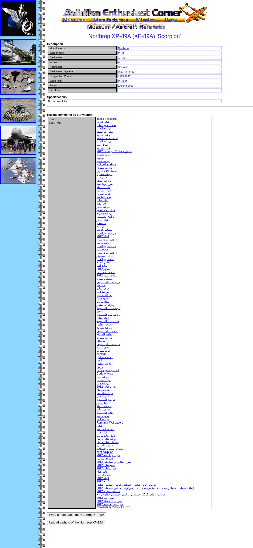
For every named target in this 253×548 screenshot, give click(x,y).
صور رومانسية (105, 184)
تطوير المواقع (104, 334)
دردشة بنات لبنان (107, 239)
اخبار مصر (102, 403)
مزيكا (100, 367)
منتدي (100, 311)
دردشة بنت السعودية (108, 308)
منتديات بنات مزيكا (108, 442)
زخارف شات (104, 409)
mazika (101, 285)
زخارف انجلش (105, 363)
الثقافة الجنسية (105, 429)
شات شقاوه (104, 350)
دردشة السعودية (106, 399)
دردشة (100, 226)
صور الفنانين (104, 190)
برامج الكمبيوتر (105, 216)
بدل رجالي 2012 (106, 386)
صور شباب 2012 (106, 468)
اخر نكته (101, 203)
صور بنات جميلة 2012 (109, 501)
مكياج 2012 (103, 481)
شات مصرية (104, 154)
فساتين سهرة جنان (108, 370)
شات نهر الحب (105, 259)
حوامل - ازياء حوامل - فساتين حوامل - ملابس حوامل (126, 484)
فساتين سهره (105, 278)
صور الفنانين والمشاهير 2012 (114, 461)
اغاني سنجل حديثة (107, 138)
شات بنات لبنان (106, 272)
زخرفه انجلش (104, 357)
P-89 (121, 53)
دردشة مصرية (104, 213)
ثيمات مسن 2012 (107, 275)
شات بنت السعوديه (108, 321)
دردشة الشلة (104, 406)
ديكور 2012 (103, 269)
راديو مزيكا (103, 242)
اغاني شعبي (103, 396)
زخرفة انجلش (104, 324)
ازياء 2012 (103, 236)
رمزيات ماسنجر (106, 305)
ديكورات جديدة (105, 131)
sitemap (101, 354)
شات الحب (103, 122)
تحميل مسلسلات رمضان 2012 (114, 151)
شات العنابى (104, 475)
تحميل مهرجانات (106, 125)
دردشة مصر (103, 161)
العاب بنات (103, 318)
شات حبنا (102, 432)
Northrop (123, 48)
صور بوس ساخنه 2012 (110, 504)
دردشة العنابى (105, 445)
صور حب (102, 177)
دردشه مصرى (104, 167)
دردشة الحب (104, 141)
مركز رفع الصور (106, 210)
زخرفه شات (104, 288)
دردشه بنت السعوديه (108, 314)
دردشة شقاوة (104, 327)
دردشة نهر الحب (106, 233)
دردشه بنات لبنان (107, 252)
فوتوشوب (102, 249)
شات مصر (103, 220)
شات (99, 426)
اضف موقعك (104, 390)
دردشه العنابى (105, 393)
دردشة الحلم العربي (108, 282)
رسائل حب (103, 144)
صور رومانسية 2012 (108, 455)
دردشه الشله (104, 180)
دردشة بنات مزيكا (107, 439)
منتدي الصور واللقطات (110, 448)
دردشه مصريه (104, 135)
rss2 (99, 360)
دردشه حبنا (103, 376)
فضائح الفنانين (105, 458)
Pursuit (122, 81)
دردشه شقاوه (104, 337)
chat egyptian (105, 452)
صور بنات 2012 (106, 465)
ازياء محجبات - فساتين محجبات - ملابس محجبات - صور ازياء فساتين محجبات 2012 (145, 488)
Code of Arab (105, 373)
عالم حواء (102, 471)
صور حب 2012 (105, 497)
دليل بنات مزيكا (106, 435)
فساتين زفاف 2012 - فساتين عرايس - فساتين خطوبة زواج (131, 494)
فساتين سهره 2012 (108, 491)
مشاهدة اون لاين (106, 164)
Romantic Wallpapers (110, 422)
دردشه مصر (103, 207)
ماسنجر (101, 223)
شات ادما (102, 265)
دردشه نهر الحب (106, 246)
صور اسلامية (104, 197)
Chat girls (103, 298)
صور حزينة (103, 416)
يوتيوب (100, 157)
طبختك (101, 341)
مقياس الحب (104, 229)
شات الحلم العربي (107, 331)
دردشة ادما (103, 291)
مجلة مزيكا (103, 301)
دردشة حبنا (103, 383)
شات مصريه (104, 148)
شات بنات (102, 200)
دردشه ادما (103, 419)
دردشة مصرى (104, 174)
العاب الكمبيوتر (105, 256)
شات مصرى (104, 193)
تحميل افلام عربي (107, 171)
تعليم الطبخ (103, 262)
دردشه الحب (104, 128)
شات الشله (103, 187)
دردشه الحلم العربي (108, 344)
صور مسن (103, 347)
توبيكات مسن (104, 295)
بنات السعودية (105, 412)
